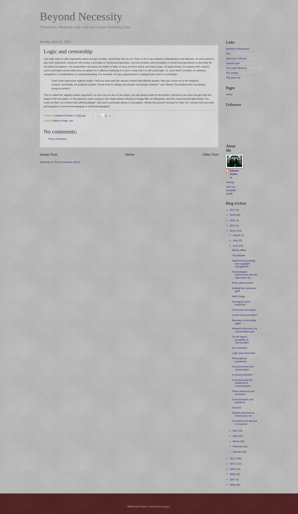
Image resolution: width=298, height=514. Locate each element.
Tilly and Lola (233, 77)
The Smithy (232, 72)
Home (129, 155)
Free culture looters (242, 282)
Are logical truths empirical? (241, 303)
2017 (233, 209)
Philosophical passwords (239, 360)
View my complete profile (231, 190)
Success (236, 407)
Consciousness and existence (242, 401)
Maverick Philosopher (237, 48)
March (236, 441)
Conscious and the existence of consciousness (242, 383)
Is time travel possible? (244, 315)
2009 (233, 469)
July (235, 240)
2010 (233, 463)
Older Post (210, 155)
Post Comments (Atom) (67, 162)
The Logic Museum (236, 68)
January (237, 451)
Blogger (166, 506)
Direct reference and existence (243, 393)
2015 (233, 220)
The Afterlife (238, 255)
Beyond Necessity (81, 16)
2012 (233, 230)
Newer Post (48, 155)
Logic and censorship (243, 353)
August (237, 235)
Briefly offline (239, 250)
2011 (233, 458)
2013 (233, 225)
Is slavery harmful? (242, 374)
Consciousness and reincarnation (242, 368)
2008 (233, 474)
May (235, 430)
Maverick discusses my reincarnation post (244, 330)
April (235, 436)
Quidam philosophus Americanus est (243, 414)
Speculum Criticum (236, 58)
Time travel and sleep (243, 309)
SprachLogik (233, 63)
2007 (233, 479)
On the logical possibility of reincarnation (240, 339)
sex (71, 120)
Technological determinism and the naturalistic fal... (244, 274)
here (135, 74)
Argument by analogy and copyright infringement (243, 263)
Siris (228, 53)
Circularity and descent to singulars (244, 422)
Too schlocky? (239, 347)
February (238, 446)
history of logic (60, 120)
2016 (233, 215)
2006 (233, 484)
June (236, 245)
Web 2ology (238, 296)
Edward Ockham (234, 174)
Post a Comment (57, 138)
